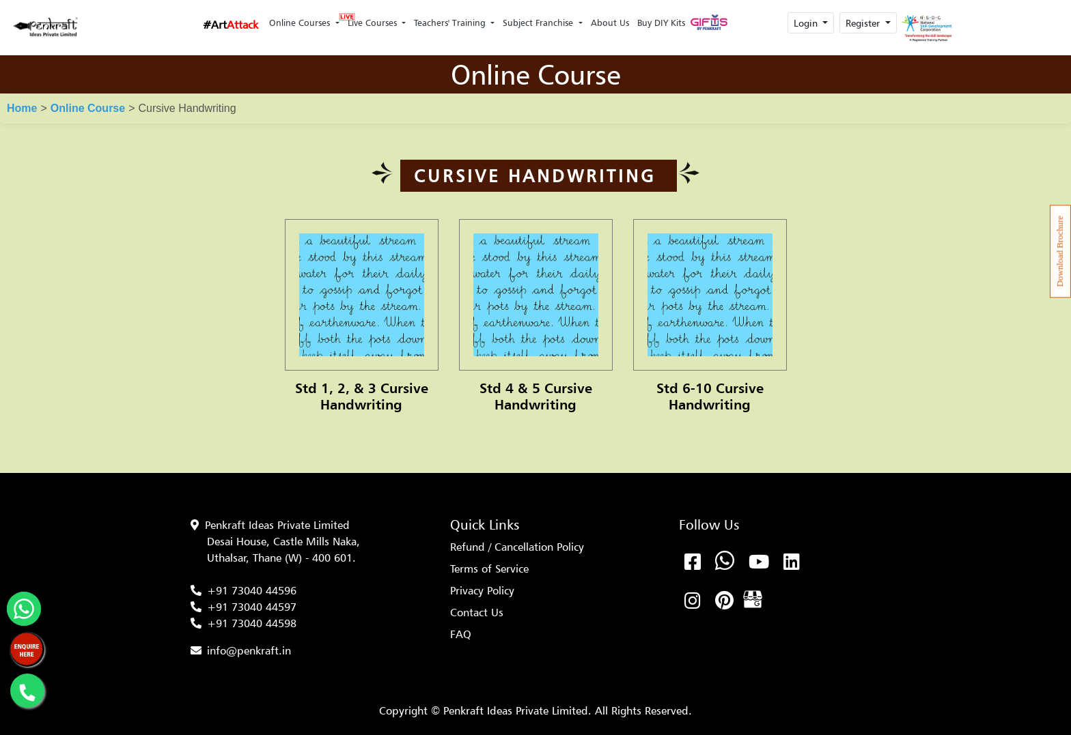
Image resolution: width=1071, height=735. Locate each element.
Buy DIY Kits (661, 22)
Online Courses (301, 22)
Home (22, 108)
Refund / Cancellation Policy (517, 546)
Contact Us (476, 612)
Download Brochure (1060, 251)
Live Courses (372, 19)
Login (807, 23)
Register (864, 23)
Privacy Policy (482, 590)
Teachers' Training (451, 22)
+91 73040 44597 (251, 607)
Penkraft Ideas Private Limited (277, 525)
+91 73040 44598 (251, 623)
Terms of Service (489, 568)
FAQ (460, 634)
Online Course (88, 108)
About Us (610, 22)
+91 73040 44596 (251, 590)
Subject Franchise (539, 22)
